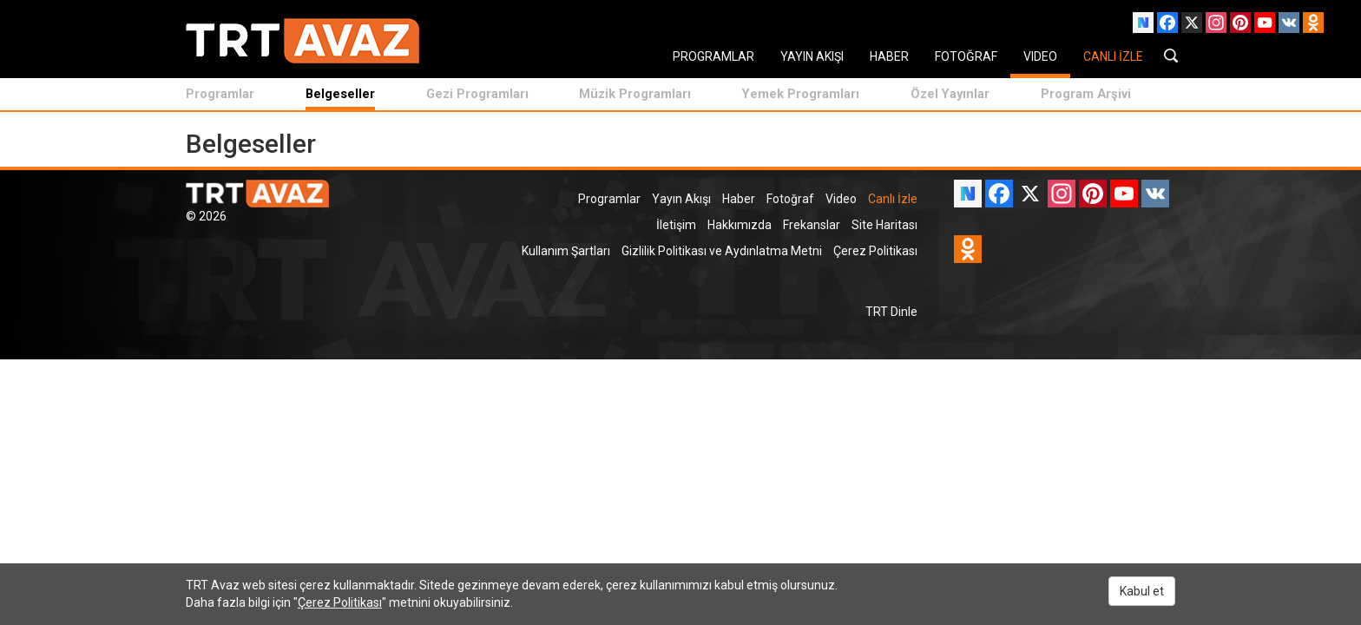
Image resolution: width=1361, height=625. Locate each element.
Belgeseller (340, 94)
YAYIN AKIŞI (812, 56)
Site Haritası (884, 225)
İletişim (676, 225)
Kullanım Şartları (566, 251)
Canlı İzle (892, 199)
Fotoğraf (790, 199)
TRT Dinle (891, 312)
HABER (889, 56)
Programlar (220, 94)
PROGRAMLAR (713, 56)
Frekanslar (811, 225)
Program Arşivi (1086, 94)
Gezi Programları (477, 94)
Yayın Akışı (681, 199)
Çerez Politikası (875, 251)
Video (841, 199)
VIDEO (1040, 56)
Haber (738, 199)
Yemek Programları (800, 94)
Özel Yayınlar (950, 94)
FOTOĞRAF (966, 56)
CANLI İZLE (1113, 56)
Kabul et (1142, 591)
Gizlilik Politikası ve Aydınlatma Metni (721, 251)
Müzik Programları (635, 94)
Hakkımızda (739, 225)
